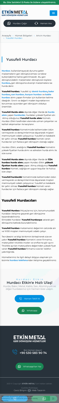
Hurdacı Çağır (17, 23)
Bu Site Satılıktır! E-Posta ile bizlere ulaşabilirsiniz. (29, 2)
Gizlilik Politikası (29, 388)
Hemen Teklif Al (29, 298)
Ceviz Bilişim (20, 390)
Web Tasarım (38, 390)
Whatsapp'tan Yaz (29, 366)
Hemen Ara (43, 23)
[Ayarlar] (53, 398)
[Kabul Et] (46, 398)
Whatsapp (29, 310)
